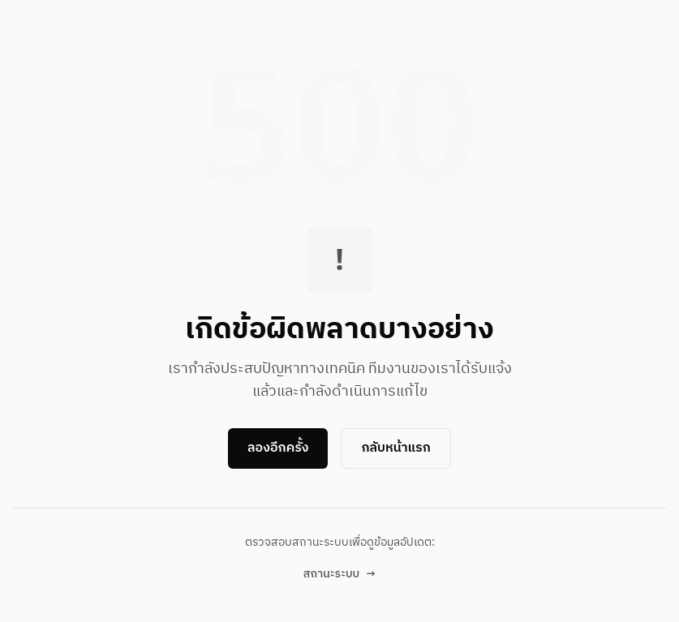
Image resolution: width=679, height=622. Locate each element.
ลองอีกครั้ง (277, 448)
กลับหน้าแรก (395, 448)
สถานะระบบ (339, 574)
